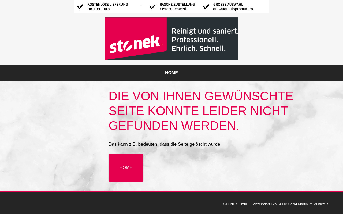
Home (171, 72)
